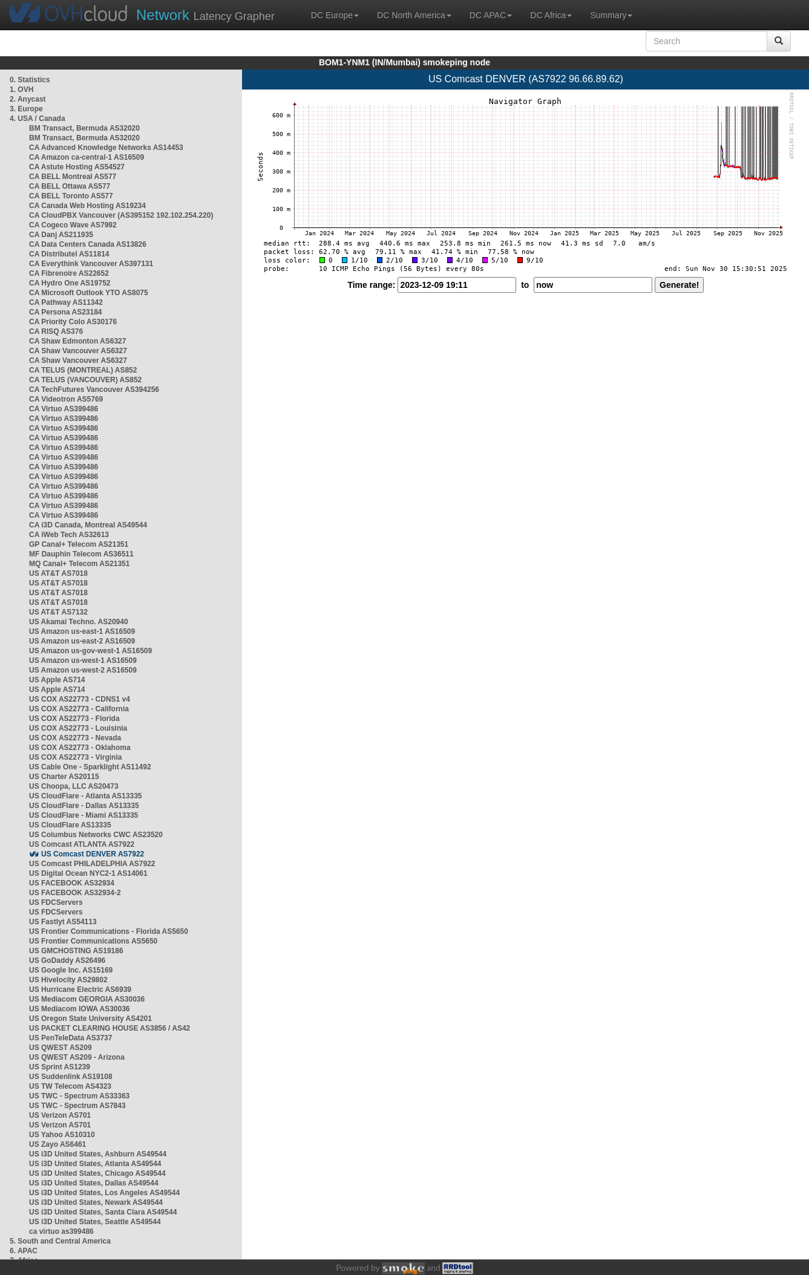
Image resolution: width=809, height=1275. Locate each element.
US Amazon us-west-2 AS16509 (83, 670)
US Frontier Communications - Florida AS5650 (108, 931)
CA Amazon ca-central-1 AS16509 (86, 157)
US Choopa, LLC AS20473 (74, 786)
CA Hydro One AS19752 (70, 283)
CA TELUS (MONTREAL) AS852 (83, 370)
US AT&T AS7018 (58, 573)
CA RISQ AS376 (56, 331)
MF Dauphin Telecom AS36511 (81, 554)
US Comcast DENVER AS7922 (92, 854)
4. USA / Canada (37, 118)
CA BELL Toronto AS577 (71, 196)
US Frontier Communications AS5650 (93, 941)
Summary (611, 15)
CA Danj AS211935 (61, 234)
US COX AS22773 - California (79, 709)
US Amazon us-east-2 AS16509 (82, 641)
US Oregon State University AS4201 (90, 1018)
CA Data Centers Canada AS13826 (87, 244)
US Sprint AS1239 (59, 1067)
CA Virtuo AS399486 (63, 409)
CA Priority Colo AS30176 (73, 322)
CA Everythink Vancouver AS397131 (91, 263)
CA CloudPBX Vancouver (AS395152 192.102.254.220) (121, 215)
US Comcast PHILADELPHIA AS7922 (92, 863)
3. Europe (26, 109)
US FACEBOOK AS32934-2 (75, 893)
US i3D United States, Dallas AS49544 (94, 1183)
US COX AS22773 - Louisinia (78, 728)
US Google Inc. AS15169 (71, 970)
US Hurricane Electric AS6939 (80, 989)
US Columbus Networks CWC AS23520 (96, 834)
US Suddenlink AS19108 (71, 1076)
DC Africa (551, 15)
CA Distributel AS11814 (69, 254)
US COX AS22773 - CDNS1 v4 (79, 699)
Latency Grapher (205, 15)
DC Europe (335, 15)
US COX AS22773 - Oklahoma (80, 747)
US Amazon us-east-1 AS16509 (82, 631)
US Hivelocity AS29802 (68, 980)
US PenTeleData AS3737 (70, 1038)
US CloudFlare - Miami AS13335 (83, 815)
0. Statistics (30, 80)
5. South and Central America (60, 1241)
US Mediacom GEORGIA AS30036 (87, 999)
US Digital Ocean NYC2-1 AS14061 (88, 873)
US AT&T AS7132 (58, 612)
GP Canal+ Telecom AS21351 (78, 544)
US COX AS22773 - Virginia (75, 757)
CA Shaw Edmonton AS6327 (77, 341)
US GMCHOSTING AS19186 (76, 951)
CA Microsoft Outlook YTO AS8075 (88, 293)
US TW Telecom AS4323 (70, 1086)
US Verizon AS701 (60, 1115)
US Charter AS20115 (64, 776)
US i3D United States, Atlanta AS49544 (95, 1163)
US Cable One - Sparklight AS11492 (90, 767)
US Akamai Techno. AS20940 (78, 622)
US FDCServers (56, 902)
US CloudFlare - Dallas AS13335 (84, 805)
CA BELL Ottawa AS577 (69, 186)
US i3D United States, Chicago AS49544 (97, 1173)
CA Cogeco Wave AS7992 (73, 225)
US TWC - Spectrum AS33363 (79, 1096)
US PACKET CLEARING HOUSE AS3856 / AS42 (109, 1028)
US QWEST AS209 (60, 1047)
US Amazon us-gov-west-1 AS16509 (90, 651)
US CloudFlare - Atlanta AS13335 (85, 796)
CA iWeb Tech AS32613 (69, 534)
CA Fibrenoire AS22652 (69, 273)
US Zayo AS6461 (57, 1144)
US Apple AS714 (57, 680)
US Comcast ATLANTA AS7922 (81, 844)
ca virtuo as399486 (61, 1231)
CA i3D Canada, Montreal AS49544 (88, 525)
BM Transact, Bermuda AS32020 (84, 128)
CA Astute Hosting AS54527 (77, 167)
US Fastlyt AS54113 (63, 922)
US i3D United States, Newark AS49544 (96, 1202)
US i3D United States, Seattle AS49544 (95, 1222)
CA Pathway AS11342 (66, 302)
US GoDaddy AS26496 (67, 960)
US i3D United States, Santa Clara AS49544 (103, 1212)
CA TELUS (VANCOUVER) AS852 (85, 380)
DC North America (414, 15)
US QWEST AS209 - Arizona (77, 1057)
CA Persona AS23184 (65, 312)
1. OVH (21, 89)
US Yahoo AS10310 (62, 1134)
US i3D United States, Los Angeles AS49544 (104, 1193)
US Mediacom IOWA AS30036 (79, 1009)
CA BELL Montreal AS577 (72, 176)
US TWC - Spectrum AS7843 (77, 1105)
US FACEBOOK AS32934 (71, 883)
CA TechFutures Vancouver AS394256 (94, 389)
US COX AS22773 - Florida (74, 718)
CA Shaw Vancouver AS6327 (78, 351)
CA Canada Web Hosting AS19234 (87, 205)
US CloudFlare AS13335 (70, 825)
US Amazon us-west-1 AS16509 (83, 660)
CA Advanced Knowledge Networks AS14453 (106, 147)
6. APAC (24, 1251)
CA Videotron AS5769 (66, 399)
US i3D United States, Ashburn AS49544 (97, 1154)
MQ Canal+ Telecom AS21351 (79, 563)
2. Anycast (28, 99)
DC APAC (491, 15)
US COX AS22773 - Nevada (75, 738)
